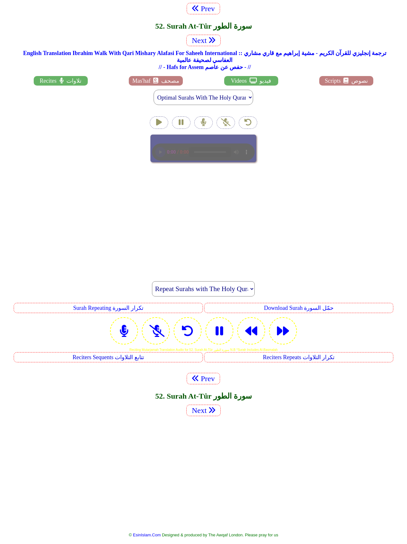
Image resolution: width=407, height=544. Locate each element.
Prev (203, 8)
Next (203, 40)
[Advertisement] (203, 218)
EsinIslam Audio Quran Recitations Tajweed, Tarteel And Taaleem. (203, 148)
